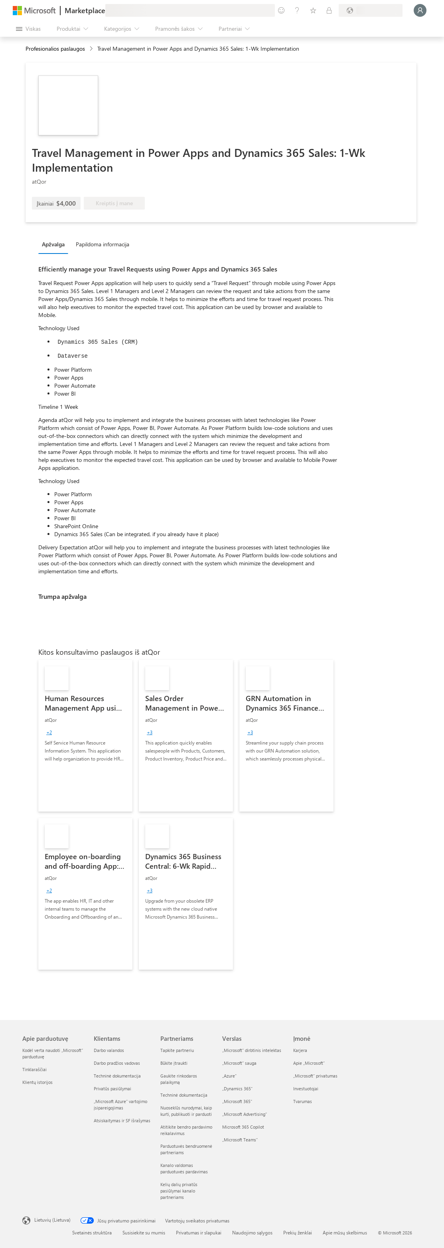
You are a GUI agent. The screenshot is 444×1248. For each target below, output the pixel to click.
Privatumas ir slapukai (198, 1232)
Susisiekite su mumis (143, 1232)
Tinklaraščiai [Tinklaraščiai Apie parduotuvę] (34, 1069)
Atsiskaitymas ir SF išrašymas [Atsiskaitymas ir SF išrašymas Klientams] (122, 1120)
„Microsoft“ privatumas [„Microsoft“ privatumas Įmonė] (315, 1076)
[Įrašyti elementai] (313, 10)
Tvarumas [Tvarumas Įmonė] (302, 1101)
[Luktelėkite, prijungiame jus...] (420, 10)
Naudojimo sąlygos (252, 1232)
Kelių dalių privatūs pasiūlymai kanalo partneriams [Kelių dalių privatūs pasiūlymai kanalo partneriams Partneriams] (178, 1190)
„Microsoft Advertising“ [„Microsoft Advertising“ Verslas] (244, 1114)
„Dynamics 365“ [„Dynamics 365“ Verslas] (237, 1089)
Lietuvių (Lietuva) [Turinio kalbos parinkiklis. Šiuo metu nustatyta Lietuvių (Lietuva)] (52, 1219)
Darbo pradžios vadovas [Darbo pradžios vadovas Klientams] (117, 1063)
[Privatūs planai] (329, 10)
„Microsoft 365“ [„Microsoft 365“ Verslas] (237, 1101)
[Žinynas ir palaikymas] (297, 10)
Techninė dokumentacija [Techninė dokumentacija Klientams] (117, 1076)
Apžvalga (53, 244)
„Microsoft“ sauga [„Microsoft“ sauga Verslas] (239, 1063)
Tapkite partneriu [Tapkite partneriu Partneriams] (177, 1050)
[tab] (55, 244)
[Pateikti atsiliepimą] (281, 10)
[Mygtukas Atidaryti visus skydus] (28, 29)
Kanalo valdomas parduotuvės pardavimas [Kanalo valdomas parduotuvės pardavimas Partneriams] (184, 1168)
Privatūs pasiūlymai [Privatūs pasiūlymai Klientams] (112, 1089)
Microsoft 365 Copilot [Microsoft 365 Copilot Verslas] (243, 1127)
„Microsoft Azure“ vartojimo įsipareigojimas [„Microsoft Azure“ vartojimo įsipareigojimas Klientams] (120, 1104)
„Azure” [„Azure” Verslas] (229, 1076)
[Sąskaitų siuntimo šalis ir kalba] (371, 10)
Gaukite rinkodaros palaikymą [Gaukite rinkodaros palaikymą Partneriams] (178, 1079)
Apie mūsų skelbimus (345, 1232)
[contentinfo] (92, 49)
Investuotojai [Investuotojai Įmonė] (305, 1089)
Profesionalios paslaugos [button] (55, 48)
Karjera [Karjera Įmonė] (300, 1050)
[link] (85, 736)
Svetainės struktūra (92, 1232)
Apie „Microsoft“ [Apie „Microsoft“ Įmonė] (309, 1063)
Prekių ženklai (297, 1232)
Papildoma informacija (102, 244)
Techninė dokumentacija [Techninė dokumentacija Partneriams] (183, 1095)
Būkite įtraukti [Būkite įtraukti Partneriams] (173, 1063)
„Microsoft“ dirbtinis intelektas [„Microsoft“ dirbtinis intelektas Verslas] (251, 1050)
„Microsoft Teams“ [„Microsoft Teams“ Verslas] (240, 1140)
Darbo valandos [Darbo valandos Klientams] (109, 1050)
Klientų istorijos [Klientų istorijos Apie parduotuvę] (37, 1082)
